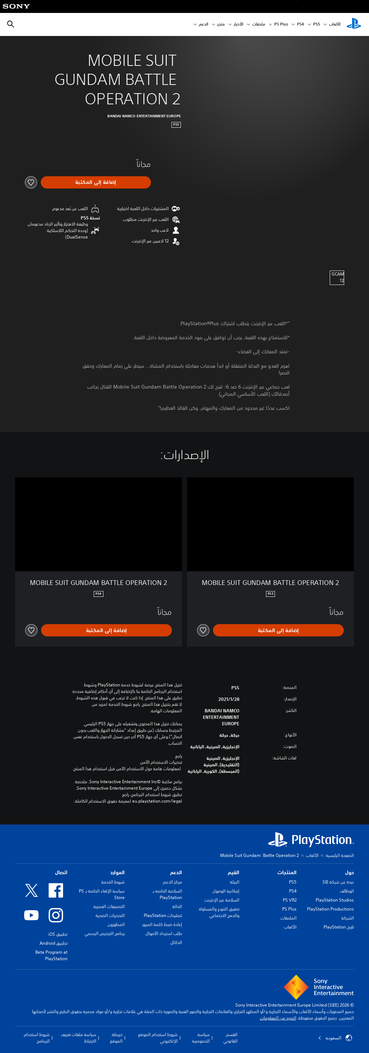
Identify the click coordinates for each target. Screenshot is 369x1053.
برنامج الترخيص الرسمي (105, 933)
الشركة (347, 918)
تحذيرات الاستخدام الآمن (161, 762)
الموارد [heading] (117, 872)
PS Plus (281, 24)
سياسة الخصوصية (201, 1037)
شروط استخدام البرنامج (37, 1037)
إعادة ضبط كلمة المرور (162, 924)
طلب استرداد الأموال (164, 933)
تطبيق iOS (57, 934)
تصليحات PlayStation (163, 915)
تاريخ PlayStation (339, 927)
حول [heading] (349, 872)
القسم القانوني (230, 1037)
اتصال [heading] (61, 872)
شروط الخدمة (113, 882)
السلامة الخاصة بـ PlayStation (167, 894)
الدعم (203, 24)
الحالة (177, 906)
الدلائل (176, 942)
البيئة (234, 882)
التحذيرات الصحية (110, 915)
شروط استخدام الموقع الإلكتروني (158, 1037)
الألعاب (335, 24)
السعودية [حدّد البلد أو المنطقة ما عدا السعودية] (335, 1038)
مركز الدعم (172, 882)
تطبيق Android (53, 943)
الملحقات (288, 918)
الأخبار (238, 24)
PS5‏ (316, 24)
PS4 (300, 24)
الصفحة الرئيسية (340, 855)
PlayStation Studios (335, 900)
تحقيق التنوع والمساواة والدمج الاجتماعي (219, 912)
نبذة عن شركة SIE (338, 882)
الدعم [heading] (176, 872)
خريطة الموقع (116, 1037)
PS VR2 (290, 900)
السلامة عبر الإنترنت (221, 900)
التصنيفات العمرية (109, 906)
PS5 (293, 882)
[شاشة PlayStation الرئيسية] (354, 24)
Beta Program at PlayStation (51, 955)
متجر (221, 24)
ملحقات (258, 24)
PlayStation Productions (330, 909)
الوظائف (347, 891)
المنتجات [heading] (287, 872)
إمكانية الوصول (226, 891)
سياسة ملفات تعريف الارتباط (78, 1037)
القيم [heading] (233, 872)
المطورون (116, 924)
